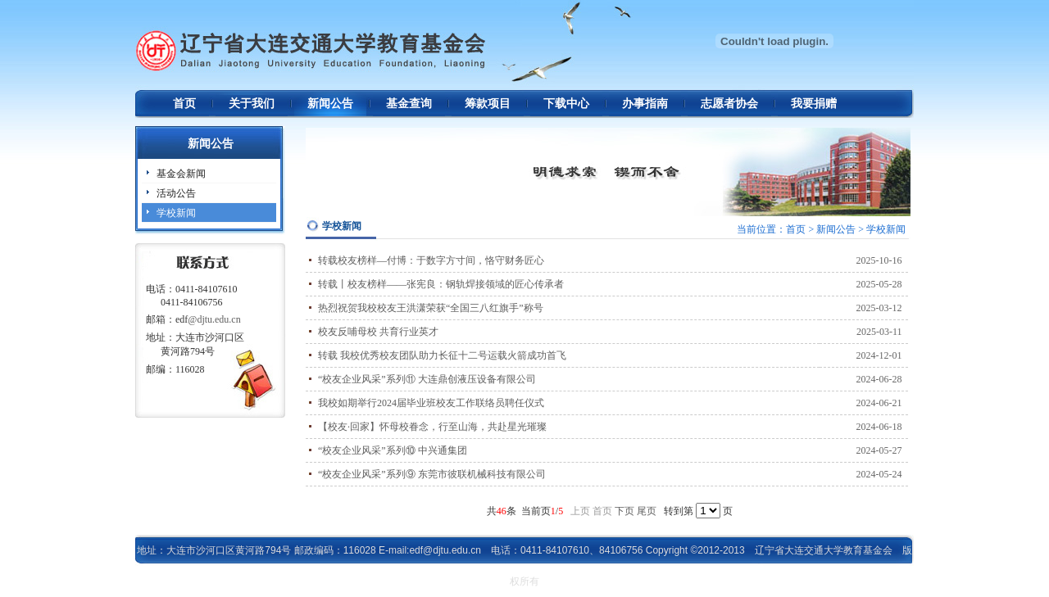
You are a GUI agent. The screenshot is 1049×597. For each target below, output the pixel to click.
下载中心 (566, 103)
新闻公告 (330, 103)
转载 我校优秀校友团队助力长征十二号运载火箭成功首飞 (442, 355)
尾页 (646, 511)
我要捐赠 (814, 103)
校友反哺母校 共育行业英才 (378, 331)
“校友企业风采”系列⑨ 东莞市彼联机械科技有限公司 (432, 474)
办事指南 (645, 103)
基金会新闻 (181, 173)
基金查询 (409, 103)
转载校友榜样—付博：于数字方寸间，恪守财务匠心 (431, 260)
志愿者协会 (729, 103)
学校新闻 (176, 213)
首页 (184, 103)
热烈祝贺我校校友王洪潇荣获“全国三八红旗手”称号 (430, 308)
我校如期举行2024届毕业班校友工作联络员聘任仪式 (431, 403)
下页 (624, 511)
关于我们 (252, 103)
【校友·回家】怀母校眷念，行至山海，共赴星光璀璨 (432, 426)
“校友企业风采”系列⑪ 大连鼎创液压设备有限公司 (427, 379)
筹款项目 (488, 103)
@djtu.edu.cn (214, 319)
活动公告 (176, 193)
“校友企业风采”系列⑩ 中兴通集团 (392, 450)
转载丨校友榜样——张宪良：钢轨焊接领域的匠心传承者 (441, 284)
